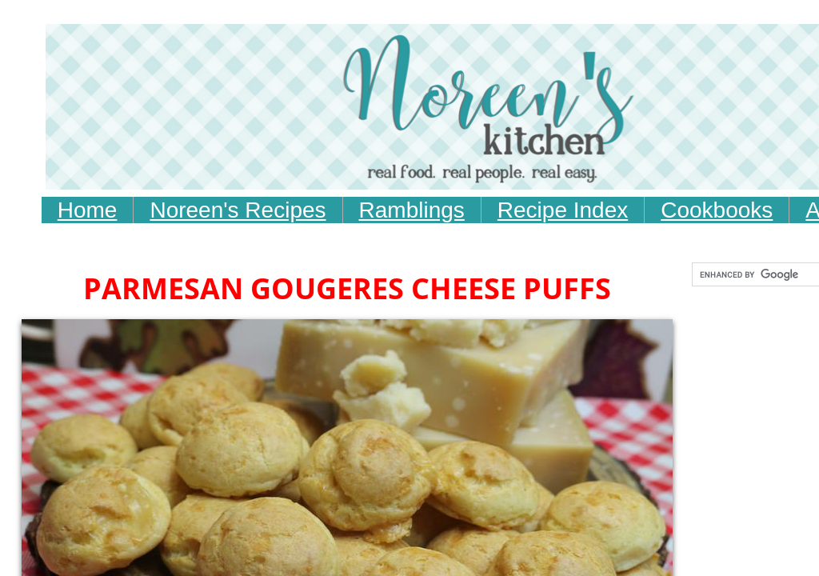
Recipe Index (562, 210)
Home (88, 210)
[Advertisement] (359, 348)
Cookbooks (717, 210)
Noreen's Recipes (238, 210)
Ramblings (412, 210)
